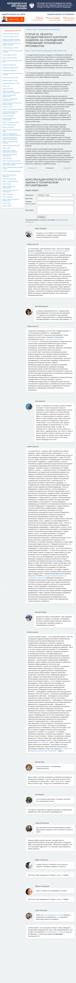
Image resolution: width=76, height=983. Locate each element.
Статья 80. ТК (48, 251)
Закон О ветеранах (8, 116)
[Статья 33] (62, 51)
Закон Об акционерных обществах (9, 175)
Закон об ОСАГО (8, 107)
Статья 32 (31, 168)
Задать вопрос (14, 19)
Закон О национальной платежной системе (13, 168)
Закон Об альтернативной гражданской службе (10, 112)
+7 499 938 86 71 (37, 20)
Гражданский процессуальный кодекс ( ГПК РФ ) (11, 44)
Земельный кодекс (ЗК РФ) (10, 67)
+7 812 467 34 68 (54, 20)
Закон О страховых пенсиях (11, 122)
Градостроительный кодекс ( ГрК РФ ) (12, 61)
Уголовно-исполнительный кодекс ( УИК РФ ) (13, 51)
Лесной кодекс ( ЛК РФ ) (10, 55)
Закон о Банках (7, 206)
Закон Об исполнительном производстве (10, 191)
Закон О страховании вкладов (11, 171)
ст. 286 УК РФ (66, 749)
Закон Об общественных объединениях (10, 155)
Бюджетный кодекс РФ (9, 65)
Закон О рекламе (8, 194)
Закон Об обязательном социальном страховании (10, 138)
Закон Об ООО (7, 158)
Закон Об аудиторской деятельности (9, 95)
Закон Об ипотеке (8, 88)
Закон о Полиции (8, 197)
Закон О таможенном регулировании (9, 119)
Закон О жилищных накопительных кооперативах (11, 91)
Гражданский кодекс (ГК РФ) (11, 83)
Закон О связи (7, 184)
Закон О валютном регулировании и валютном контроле (13, 164)
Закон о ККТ (6, 86)
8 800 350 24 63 (69, 20)
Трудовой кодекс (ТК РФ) (10, 80)
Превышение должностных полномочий (42, 751)
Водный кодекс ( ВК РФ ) (10, 58)
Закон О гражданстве (9, 125)
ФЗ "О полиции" (43, 742)
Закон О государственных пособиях (10, 142)
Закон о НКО (6, 148)
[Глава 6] (55, 51)
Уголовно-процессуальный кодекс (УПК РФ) (13, 74)
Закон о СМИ (6, 203)
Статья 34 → (68, 168)
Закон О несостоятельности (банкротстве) (11, 200)
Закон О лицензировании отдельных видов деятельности (12, 134)
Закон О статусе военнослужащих (13, 109)
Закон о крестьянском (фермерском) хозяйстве (10, 151)
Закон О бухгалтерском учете (11, 145)
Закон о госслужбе (8, 127)
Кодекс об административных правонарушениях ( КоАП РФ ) (11, 40)
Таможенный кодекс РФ (10, 70)
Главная (28, 29)
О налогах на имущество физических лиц (10, 99)
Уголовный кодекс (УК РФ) (10, 77)
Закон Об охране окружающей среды (11, 130)
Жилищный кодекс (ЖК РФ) (11, 33)
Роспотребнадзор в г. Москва (53, 915)
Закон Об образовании (9, 179)
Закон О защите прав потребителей (9, 187)
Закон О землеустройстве (10, 181)
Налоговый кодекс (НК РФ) (10, 36)
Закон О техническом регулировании (46, 29)
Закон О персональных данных (12, 161)
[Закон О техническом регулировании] (38, 51)
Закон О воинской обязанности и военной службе (12, 103)
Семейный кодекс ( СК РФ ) (11, 48)
